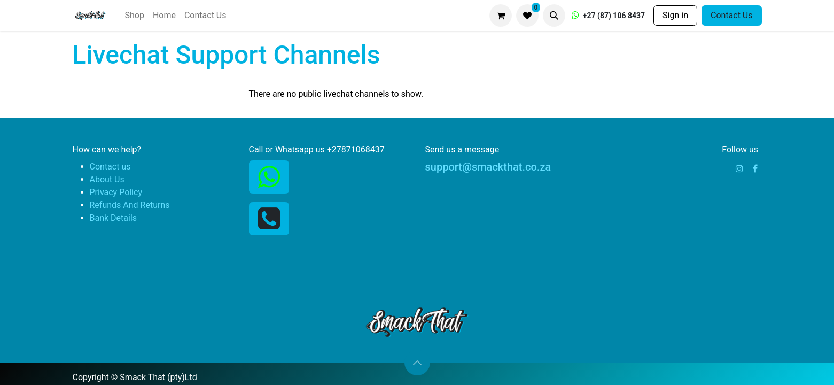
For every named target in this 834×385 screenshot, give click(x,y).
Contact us (110, 166)
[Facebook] (755, 168)
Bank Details (113, 218)
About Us (107, 179)
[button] (554, 15)
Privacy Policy (116, 192)
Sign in (675, 15)
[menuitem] (134, 15)
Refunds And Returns (130, 205)
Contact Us (732, 15)
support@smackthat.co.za (488, 166)
